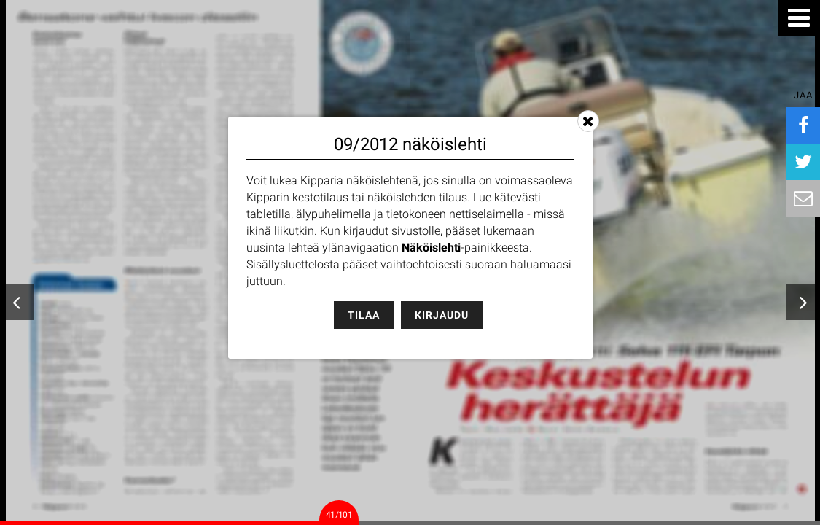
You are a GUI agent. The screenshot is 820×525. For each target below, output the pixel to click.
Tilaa (364, 315)
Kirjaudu (442, 315)
